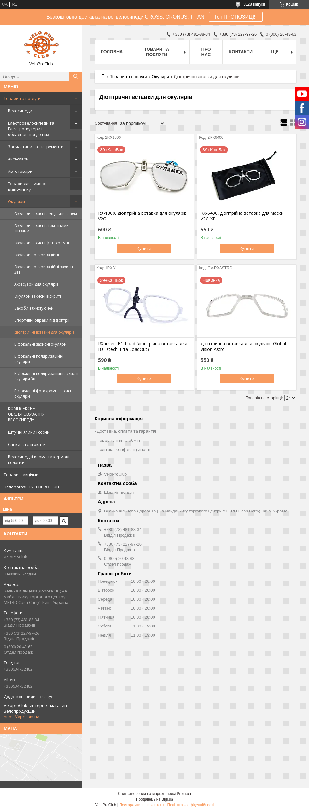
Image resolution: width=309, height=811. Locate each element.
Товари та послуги (22, 98)
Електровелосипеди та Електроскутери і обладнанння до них (31, 128)
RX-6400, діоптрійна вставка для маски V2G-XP (242, 216)
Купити (144, 248)
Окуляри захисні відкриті (37, 296)
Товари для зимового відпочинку (29, 186)
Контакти (241, 51)
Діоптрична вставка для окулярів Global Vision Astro (243, 346)
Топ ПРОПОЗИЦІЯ (236, 17)
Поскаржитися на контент (141, 805)
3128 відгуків (254, 4)
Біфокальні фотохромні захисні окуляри (43, 393)
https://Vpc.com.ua (21, 717)
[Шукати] (75, 76)
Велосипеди (20, 111)
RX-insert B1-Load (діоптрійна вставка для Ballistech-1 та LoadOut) (142, 346)
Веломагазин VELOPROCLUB (31, 487)
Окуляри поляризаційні (36, 255)
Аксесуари (18, 159)
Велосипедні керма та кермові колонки (38, 459)
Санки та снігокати (27, 444)
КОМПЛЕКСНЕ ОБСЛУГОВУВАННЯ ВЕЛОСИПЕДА (26, 414)
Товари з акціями (21, 474)
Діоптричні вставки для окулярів (44, 332)
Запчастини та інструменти (36, 146)
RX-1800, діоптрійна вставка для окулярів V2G (142, 216)
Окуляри (16, 201)
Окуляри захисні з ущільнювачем (45, 213)
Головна (112, 51)
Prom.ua (184, 793)
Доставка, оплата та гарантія (126, 431)
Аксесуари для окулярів (36, 284)
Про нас (206, 52)
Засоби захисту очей (34, 308)
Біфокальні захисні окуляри (40, 344)
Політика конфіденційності (123, 449)
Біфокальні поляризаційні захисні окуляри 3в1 (46, 376)
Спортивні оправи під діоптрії (41, 320)
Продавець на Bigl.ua (154, 799)
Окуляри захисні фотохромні (41, 243)
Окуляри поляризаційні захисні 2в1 (44, 269)
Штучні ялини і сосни (29, 432)
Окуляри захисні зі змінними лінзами (41, 228)
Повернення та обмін (118, 440)
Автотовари (20, 171)
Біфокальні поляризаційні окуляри (38, 358)
